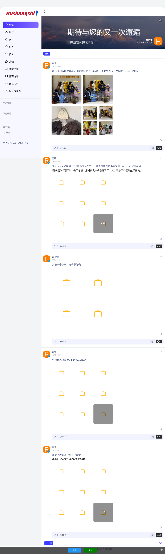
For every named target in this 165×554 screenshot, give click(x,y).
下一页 (49, 543)
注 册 (90, 550)
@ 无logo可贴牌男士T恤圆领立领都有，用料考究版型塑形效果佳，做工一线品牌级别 (96, 166)
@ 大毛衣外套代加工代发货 (66, 455)
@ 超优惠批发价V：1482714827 (69, 360)
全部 (47, 54)
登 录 (75, 550)
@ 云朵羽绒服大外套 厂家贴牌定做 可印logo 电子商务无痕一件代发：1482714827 (95, 71)
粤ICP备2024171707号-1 (15, 142)
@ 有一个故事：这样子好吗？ (67, 264)
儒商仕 (55, 63)
